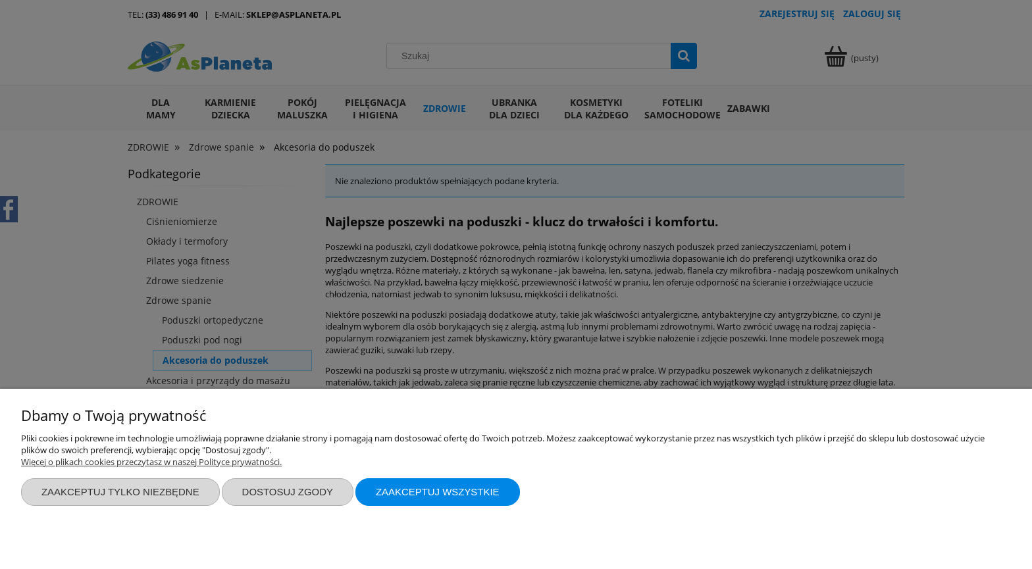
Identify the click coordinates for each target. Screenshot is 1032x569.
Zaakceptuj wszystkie (438, 491)
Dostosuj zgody (287, 491)
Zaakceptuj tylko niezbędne (120, 491)
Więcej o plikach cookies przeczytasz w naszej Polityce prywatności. (151, 462)
